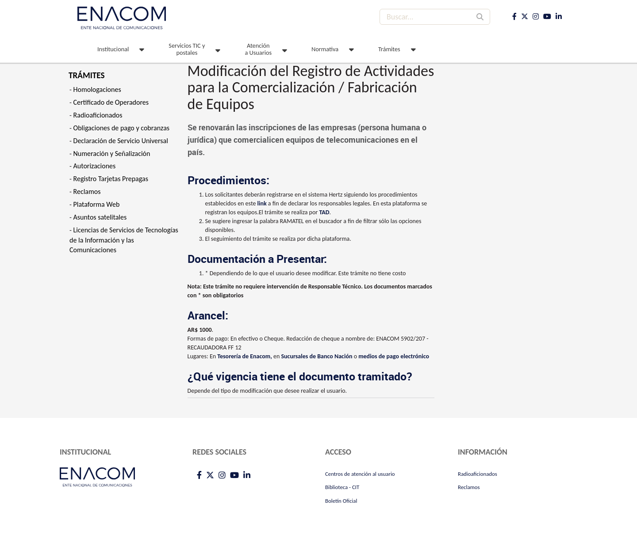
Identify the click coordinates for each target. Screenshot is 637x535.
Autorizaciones (94, 166)
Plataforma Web (96, 204)
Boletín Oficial (341, 500)
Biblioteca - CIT (342, 487)
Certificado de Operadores (111, 102)
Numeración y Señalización (111, 153)
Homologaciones (97, 89)
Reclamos (87, 191)
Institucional (113, 49)
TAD (324, 212)
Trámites (389, 49)
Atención (258, 49)
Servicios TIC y (187, 49)
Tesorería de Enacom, (244, 356)
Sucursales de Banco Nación (316, 356)
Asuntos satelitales (100, 217)
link (262, 203)
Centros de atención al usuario (360, 473)
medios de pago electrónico (393, 356)
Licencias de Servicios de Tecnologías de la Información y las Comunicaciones (123, 240)
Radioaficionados (98, 115)
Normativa (324, 49)
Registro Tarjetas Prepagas (110, 179)
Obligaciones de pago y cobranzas (121, 128)
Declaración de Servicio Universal (120, 141)
